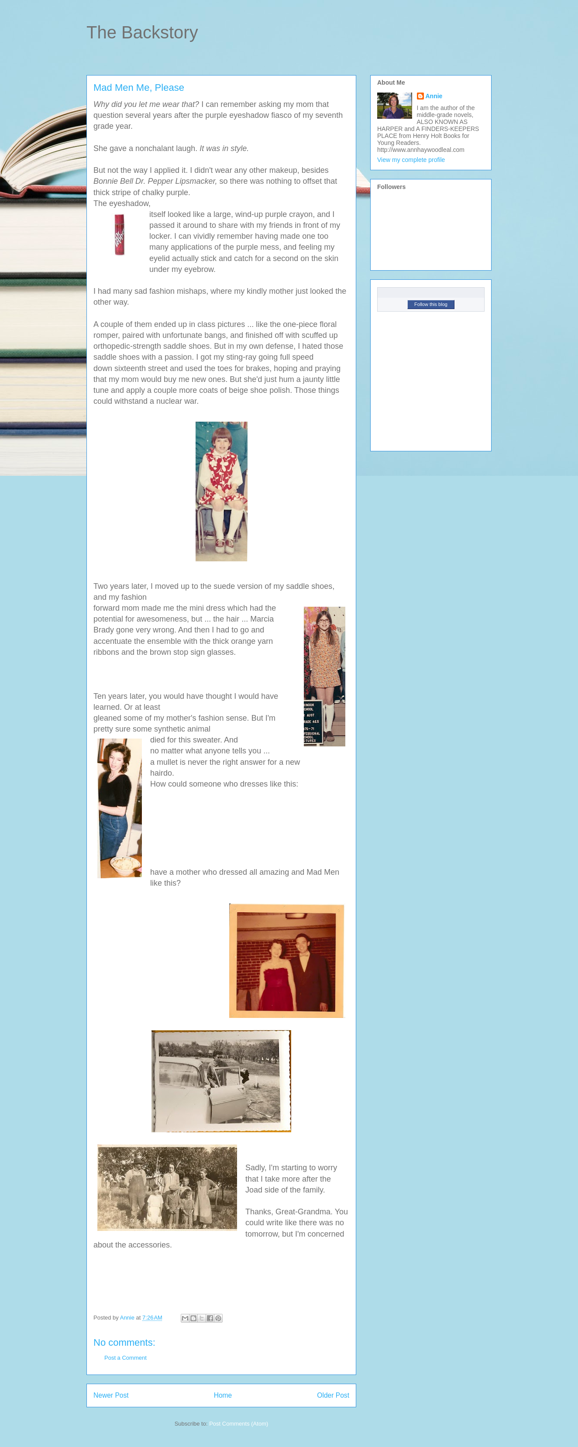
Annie (434, 96)
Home (223, 1395)
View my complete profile (411, 159)
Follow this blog (430, 304)
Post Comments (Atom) (238, 1423)
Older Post (333, 1395)
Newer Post (111, 1395)
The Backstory (142, 32)
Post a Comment (125, 1357)
